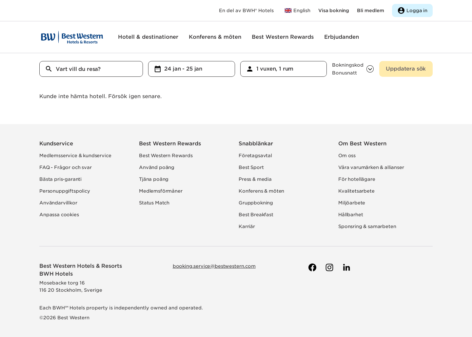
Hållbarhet (350, 214)
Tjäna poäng (153, 179)
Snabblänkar (256, 143)
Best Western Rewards (283, 37)
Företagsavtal (255, 155)
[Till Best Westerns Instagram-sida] (329, 267)
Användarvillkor (58, 202)
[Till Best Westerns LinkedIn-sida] (346, 267)
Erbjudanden (341, 37)
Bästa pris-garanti (60, 179)
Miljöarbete (351, 202)
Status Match (154, 202)
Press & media (255, 179)
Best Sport (251, 167)
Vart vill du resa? (78, 69)
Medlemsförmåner (161, 191)
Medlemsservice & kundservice (75, 155)
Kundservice (56, 143)
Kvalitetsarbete (356, 191)
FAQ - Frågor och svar (65, 167)
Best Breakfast (256, 214)
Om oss (347, 155)
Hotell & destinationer (148, 37)
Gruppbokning (256, 202)
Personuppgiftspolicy (64, 191)
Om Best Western (362, 143)
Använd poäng (156, 167)
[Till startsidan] (72, 37)
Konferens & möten (215, 37)
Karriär (247, 226)
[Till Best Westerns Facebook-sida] (312, 267)
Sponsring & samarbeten (367, 226)
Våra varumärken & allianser (371, 167)
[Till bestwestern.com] (297, 10)
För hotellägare (356, 179)
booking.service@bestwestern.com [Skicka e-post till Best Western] (214, 266)
